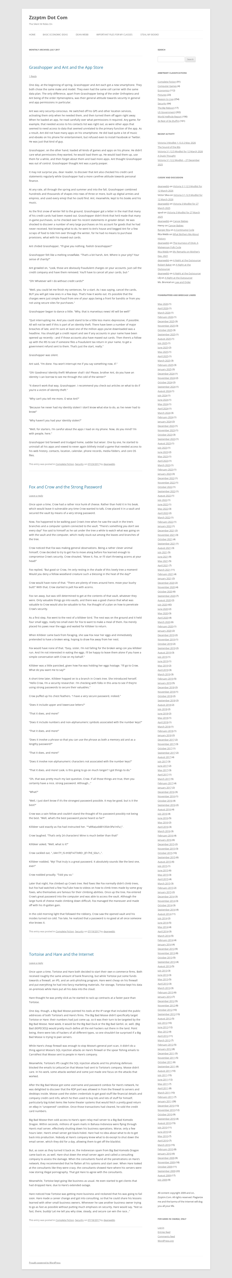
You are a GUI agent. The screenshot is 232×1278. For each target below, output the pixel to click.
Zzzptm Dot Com (48, 17)
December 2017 (166, 739)
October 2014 (165, 905)
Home (32, 34)
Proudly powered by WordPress (45, 1262)
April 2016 (163, 826)
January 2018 (164, 735)
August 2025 (164, 338)
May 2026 (163, 304)
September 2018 (166, 700)
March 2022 (164, 517)
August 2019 (164, 652)
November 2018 (166, 691)
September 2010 (166, 1118)
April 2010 (163, 1140)
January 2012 (164, 1049)
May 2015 (163, 874)
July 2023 (162, 447)
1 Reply (33, 76)
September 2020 (166, 596)
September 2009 (166, 1171)
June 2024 (163, 399)
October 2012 (165, 1009)
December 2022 (166, 478)
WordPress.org (166, 1240)
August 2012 (164, 1018)
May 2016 (163, 822)
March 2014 (164, 935)
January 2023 (164, 474)
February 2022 (165, 521)
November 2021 (166, 535)
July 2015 (162, 866)
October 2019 (165, 643)
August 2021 (164, 548)
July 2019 (162, 657)
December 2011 (166, 1053)
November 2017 (166, 744)
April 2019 (163, 670)
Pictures (162, 94)
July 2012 (162, 1023)
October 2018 (165, 696)
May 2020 (163, 613)
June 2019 (163, 661)
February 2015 (165, 887)
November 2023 (166, 430)
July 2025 (162, 343)
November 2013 (166, 953)
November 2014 (166, 901)
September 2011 (166, 1066)
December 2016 (166, 792)
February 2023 (165, 469)
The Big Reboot (166, 107)
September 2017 (166, 752)
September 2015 (166, 857)
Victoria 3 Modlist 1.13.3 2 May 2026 (177, 142)
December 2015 (166, 844)
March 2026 (164, 312)
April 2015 (163, 879)
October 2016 (165, 800)
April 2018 (163, 722)
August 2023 (164, 443)
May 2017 (163, 770)
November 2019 (166, 639)
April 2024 (163, 408)
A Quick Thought (167, 155)
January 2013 (164, 996)
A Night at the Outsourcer (187, 260)
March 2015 (164, 883)
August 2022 (164, 495)
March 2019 (164, 674)
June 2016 (163, 818)
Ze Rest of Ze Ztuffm (168, 121)
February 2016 (165, 835)
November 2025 (166, 325)
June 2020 (163, 609)
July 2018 (162, 709)
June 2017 (163, 765)
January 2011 (164, 1101)
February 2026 (165, 317)
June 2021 (163, 556)
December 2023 (166, 426)
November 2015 (166, 848)
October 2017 (165, 748)
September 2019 (166, 648)
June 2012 (163, 1027)
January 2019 (164, 683)
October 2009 (165, 1166)
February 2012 (165, 1044)
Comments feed (166, 1236)
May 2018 (163, 718)
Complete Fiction (65, 464)
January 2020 (164, 630)
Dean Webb (82, 34)
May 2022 (163, 508)
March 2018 (164, 726)
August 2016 (164, 809)
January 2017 (164, 787)
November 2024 (166, 378)
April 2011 (163, 1088)
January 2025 (164, 369)
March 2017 (164, 779)
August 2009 (164, 1175)
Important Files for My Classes (114, 34)
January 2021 (164, 578)
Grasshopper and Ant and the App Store (66, 67)
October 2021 (165, 539)
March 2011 (164, 1092)
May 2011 (163, 1084)
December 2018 (166, 687)
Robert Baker (165, 264)
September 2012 (166, 1014)
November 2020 (166, 587)
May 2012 (163, 1031)
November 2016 (166, 796)
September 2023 (166, 439)
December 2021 (166, 530)
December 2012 (166, 1001)
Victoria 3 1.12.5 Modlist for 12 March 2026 (180, 151)
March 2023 (164, 465)
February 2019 (165, 678)
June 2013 (163, 975)
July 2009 (162, 1179)
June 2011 (163, 1079)
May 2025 (163, 351)
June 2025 (163, 347)
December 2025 (166, 321)
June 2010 (163, 1131)
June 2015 (163, 870)
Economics (163, 90)
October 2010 (165, 1114)
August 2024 (164, 391)
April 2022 (163, 513)
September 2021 (166, 543)
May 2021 (163, 561)
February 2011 (165, 1097)
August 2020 (164, 600)
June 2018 (163, 713)
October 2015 (165, 853)
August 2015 (164, 861)
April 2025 (163, 356)
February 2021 (165, 574)
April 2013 (163, 983)
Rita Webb (163, 251)
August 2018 (164, 704)
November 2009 (166, 1162)
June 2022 (163, 504)
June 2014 (163, 922)
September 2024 (166, 386)
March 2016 (164, 831)
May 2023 (163, 456)
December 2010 (166, 1105)
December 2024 (166, 373)
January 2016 (164, 840)
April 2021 (163, 565)
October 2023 (165, 434)
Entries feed (164, 1232)
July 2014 (162, 918)
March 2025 (164, 360)
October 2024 (165, 382)
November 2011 (166, 1057)
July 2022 (162, 500)
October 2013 (165, 957)
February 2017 (165, 783)
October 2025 (165, 330)
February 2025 (165, 365)
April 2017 (163, 774)
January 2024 (164, 421)
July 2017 (162, 761)
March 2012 (164, 1040)
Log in (161, 1227)
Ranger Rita (164, 229)
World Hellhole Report (170, 116)
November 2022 (166, 482)
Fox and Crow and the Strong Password (65, 486)
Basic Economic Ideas (55, 34)
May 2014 (163, 927)
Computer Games (167, 86)
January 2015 (164, 892)
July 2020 (162, 604)
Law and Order (183, 282)
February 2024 (165, 417)
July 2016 (162, 813)
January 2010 (164, 1153)
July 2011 (162, 1075)
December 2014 (166, 896)
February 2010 (165, 1149)
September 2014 (166, 909)
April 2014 (163, 931)
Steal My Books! (149, 34)
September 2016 (166, 805)
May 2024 (163, 404)
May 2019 (163, 665)
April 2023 (163, 460)
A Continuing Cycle (184, 229)
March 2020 (164, 622)
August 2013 (164, 966)
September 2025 (166, 334)
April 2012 (163, 1036)
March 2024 (164, 413)
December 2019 (166, 635)
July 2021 (162, 552)
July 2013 (162, 970)
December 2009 (166, 1158)
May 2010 (163, 1136)
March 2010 (164, 1145)
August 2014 (164, 914)
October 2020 (165, 591)
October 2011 (165, 1062)
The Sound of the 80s (169, 147)
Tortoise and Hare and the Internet (61, 954)
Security (79, 464)
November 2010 (166, 1110)
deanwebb (109, 464)
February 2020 (165, 626)
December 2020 (166, 582)
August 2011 (164, 1070)
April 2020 (163, 617)
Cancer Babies (180, 221)
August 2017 (164, 757)
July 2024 (162, 395)
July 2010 (162, 1127)
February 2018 (165, 731)
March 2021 (164, 569)
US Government (166, 112)
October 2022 (165, 487)
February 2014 (165, 940)
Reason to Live (165, 99)
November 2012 (166, 1005)
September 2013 (166, 962)
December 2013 (166, 948)
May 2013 (163, 979)
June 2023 (163, 452)
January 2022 (164, 526)
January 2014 (164, 944)
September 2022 (166, 491)
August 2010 (164, 1123)
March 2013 (164, 988)
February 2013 (165, 992)
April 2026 (163, 308)
